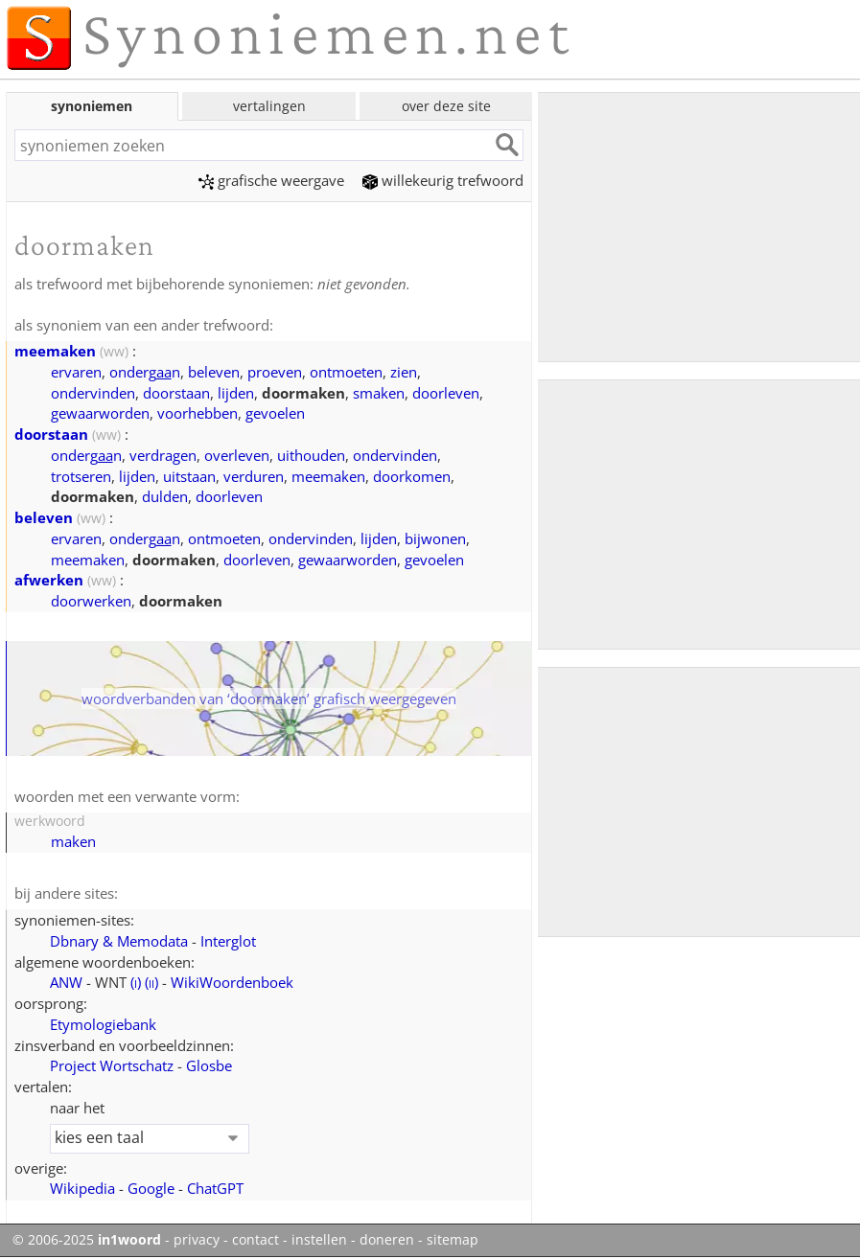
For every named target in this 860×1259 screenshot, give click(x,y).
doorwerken (91, 600)
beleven (214, 371)
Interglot (228, 940)
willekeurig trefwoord (442, 180)
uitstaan (189, 476)
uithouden (311, 455)
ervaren (76, 371)
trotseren (81, 476)
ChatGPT (215, 1188)
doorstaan (176, 392)
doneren (387, 1239)
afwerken (48, 579)
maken (73, 841)
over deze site (446, 106)
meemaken (55, 350)
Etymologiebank (103, 1024)
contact (255, 1239)
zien (403, 371)
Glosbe (209, 1065)
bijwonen (435, 538)
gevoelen (275, 413)
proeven (274, 371)
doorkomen (412, 476)
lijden (236, 392)
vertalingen (269, 106)
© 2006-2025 (86, 1239)
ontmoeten (346, 371)
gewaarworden (100, 413)
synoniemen (91, 106)
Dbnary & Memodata (119, 940)
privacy (197, 1239)
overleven (236, 455)
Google (151, 1188)
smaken (379, 392)
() (135, 982)
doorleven (445, 392)
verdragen (163, 455)
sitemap (452, 1239)
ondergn (144, 371)
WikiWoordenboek (232, 982)
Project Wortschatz (112, 1065)
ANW (66, 982)
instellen (319, 1239)
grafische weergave (271, 180)
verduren (253, 476)
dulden (165, 496)
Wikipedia (82, 1188)
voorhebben (197, 413)
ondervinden (93, 392)
